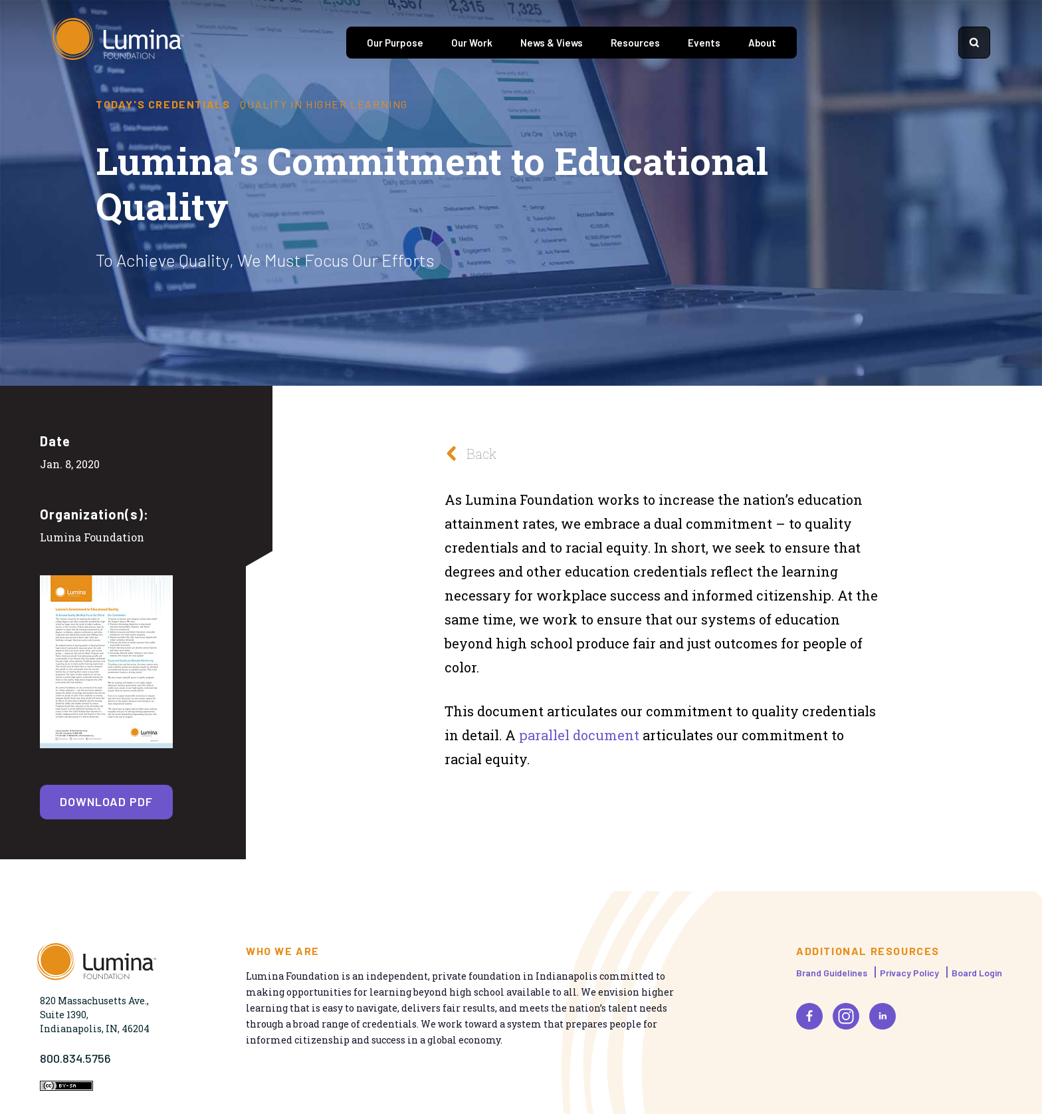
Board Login (977, 972)
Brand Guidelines (831, 972)
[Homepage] (118, 42)
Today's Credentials (163, 104)
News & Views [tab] (551, 43)
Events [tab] (704, 43)
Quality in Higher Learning (324, 104)
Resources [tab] (635, 43)
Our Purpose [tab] (395, 43)
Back (467, 453)
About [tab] (762, 43)
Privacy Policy (909, 972)
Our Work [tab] (471, 43)
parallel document (579, 735)
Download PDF (106, 801)
